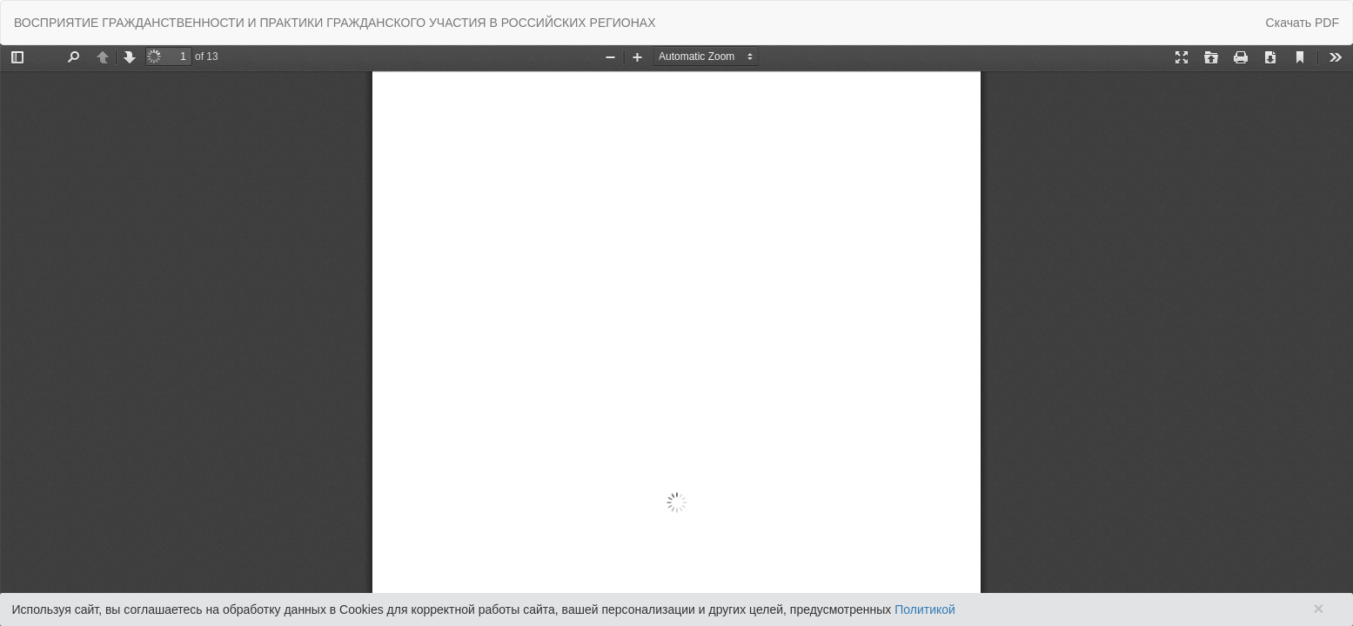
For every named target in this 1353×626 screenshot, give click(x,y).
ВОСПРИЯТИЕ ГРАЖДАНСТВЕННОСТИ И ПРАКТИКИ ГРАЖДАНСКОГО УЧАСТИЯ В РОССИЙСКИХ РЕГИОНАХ (335, 23)
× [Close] (1318, 608)
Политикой (924, 609)
